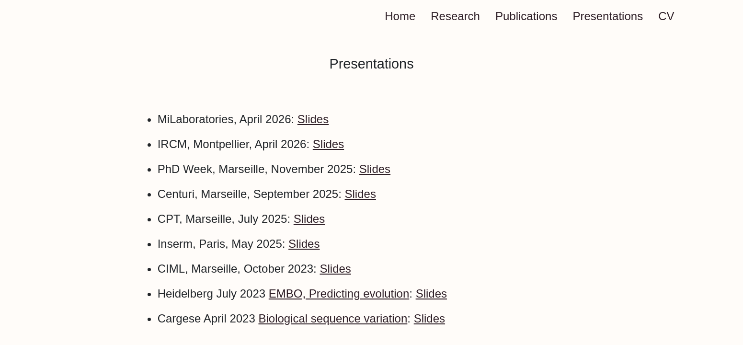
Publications (526, 16)
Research (455, 16)
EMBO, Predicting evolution (339, 293)
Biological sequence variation (332, 318)
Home (400, 16)
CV (666, 16)
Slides (313, 119)
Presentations (607, 16)
